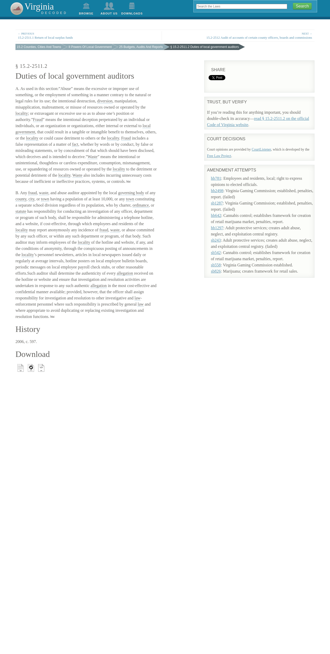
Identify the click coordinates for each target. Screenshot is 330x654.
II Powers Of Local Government (90, 47)
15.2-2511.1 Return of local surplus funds (88, 35)
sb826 (221, 267)
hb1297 (222, 224)
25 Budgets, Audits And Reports (141, 47)
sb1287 (222, 199)
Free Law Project (219, 156)
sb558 (221, 261)
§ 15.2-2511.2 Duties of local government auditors (204, 47)
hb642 (221, 211)
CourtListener (261, 149)
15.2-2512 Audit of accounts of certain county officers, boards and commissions (241, 35)
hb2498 (222, 187)
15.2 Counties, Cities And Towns (39, 47)
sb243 (221, 236)
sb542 (221, 249)
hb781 (221, 174)
